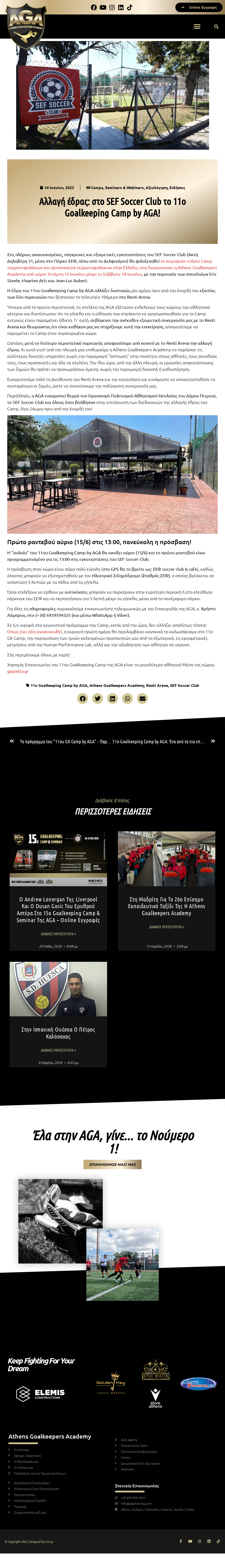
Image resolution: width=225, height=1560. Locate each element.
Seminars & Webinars (124, 187)
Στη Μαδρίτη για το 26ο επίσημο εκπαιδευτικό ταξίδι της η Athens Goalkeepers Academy (166, 906)
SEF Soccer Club (184, 685)
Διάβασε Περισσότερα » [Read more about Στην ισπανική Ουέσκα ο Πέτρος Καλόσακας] (58, 1050)
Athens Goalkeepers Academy (116, 685)
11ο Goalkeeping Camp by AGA (59, 685)
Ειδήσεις (177, 187)
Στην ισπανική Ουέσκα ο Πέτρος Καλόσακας (58, 1033)
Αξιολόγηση (157, 187)
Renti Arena (157, 685)
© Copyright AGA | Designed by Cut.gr (29, 1541)
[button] (197, 26)
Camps (97, 187)
